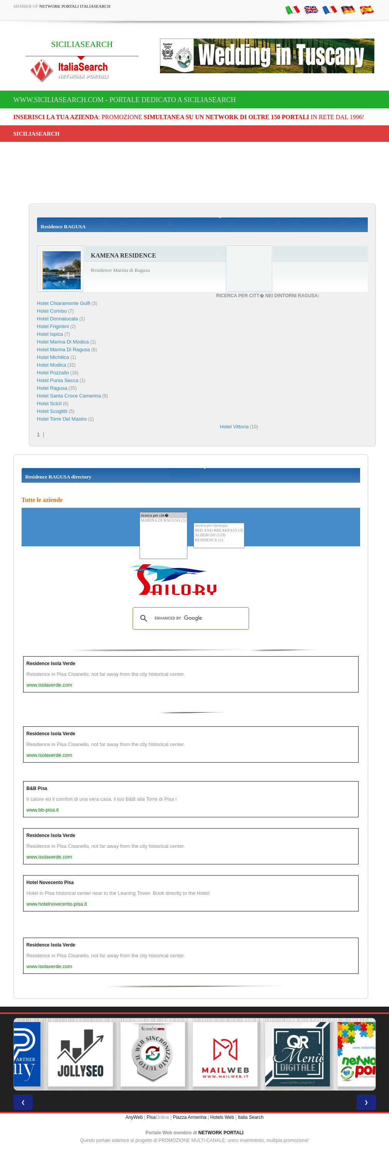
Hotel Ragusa (52, 388)
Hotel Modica (51, 365)
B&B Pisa (37, 788)
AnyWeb (134, 1117)
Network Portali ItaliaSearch (75, 6)
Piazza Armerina (189, 1117)
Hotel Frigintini (53, 326)
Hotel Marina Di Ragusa (63, 349)
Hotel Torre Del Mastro (62, 419)
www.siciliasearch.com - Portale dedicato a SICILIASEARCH (124, 100)
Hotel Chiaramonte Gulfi (64, 303)
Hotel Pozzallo (53, 373)
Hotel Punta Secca (58, 380)
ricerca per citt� (163, 515)
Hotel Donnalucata (57, 319)
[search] (190, 618)
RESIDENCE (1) (219, 540)
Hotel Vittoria (234, 426)
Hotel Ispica (50, 334)
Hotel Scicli (49, 403)
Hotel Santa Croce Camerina (69, 396)
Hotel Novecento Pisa (50, 882)
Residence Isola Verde (51, 663)
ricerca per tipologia (219, 525)
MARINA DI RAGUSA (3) (163, 520)
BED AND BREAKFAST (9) (219, 530)
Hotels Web (222, 1117)
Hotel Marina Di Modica (63, 342)
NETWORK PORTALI (221, 1132)
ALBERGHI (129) (219, 535)
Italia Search (251, 1117)
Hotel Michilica (53, 357)
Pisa (151, 1117)
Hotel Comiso (52, 311)
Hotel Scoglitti (52, 411)
